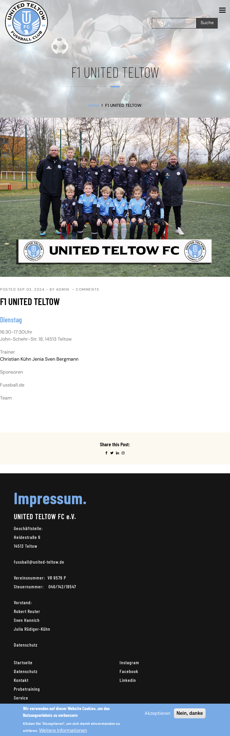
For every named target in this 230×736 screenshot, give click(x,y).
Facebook (129, 671)
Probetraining (27, 689)
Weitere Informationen (63, 730)
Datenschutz (26, 644)
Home (93, 105)
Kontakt (21, 680)
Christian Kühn (15, 359)
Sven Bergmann (61, 359)
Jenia (38, 359)
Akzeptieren (157, 713)
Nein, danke (190, 713)
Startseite (23, 662)
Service (21, 697)
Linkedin (128, 680)
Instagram (129, 662)
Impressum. (50, 497)
